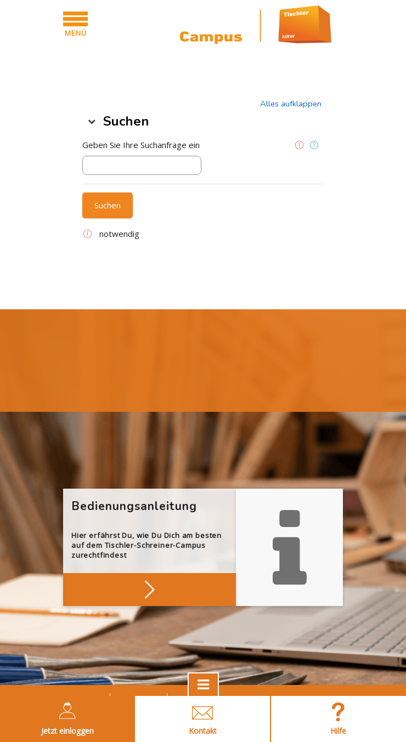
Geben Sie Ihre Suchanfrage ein (141, 144)
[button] (291, 103)
